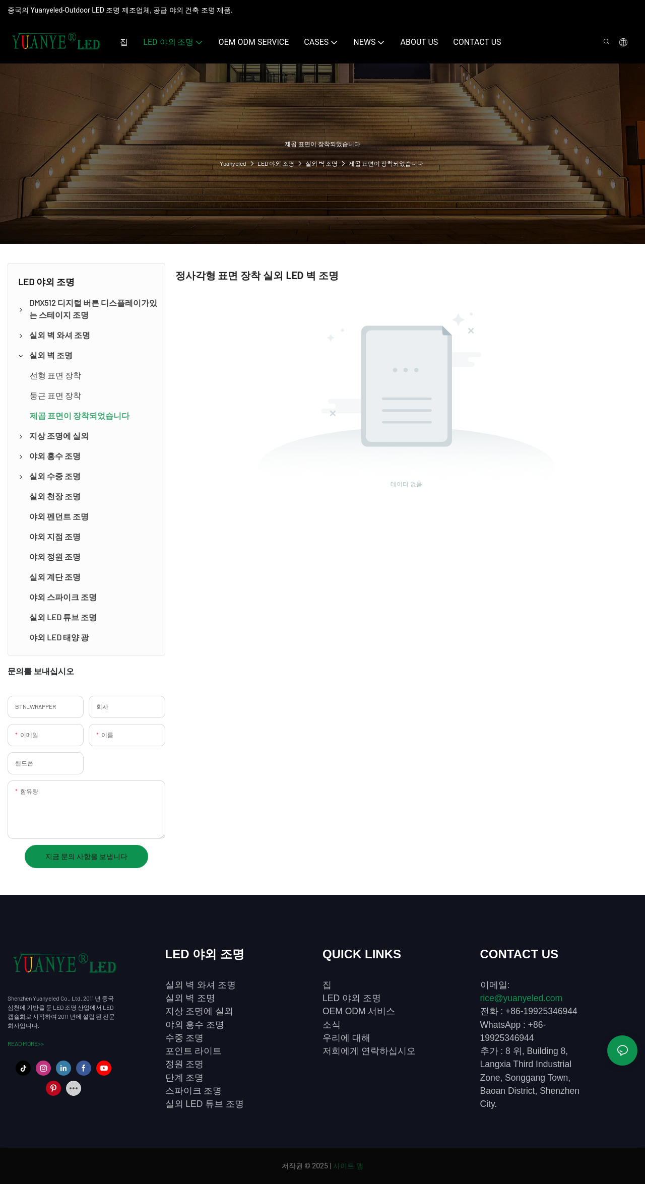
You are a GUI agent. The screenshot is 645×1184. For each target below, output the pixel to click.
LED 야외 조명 (275, 163)
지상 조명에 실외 (199, 1011)
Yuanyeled (233, 163)
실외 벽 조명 (321, 163)
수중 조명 (184, 1038)
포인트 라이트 (193, 1051)
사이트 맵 (348, 1166)
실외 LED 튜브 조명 (204, 1104)
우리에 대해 (346, 1038)
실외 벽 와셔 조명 (200, 985)
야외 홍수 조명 (195, 1025)
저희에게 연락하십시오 (369, 1051)
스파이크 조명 (193, 1091)
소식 (331, 1025)
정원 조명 (184, 1064)
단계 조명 (184, 1078)
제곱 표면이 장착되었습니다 (386, 163)
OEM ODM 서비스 (358, 1011)
